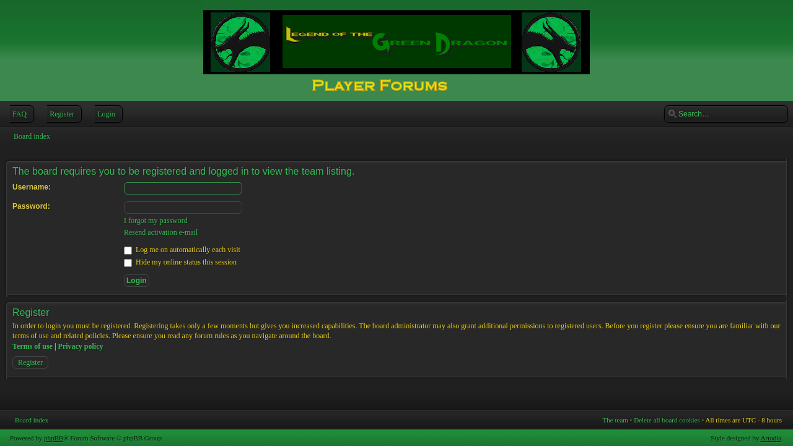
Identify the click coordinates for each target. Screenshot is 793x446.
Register (60, 114)
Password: (31, 206)
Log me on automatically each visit (182, 249)
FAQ (18, 114)
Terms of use (32, 346)
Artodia (771, 438)
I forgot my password (156, 220)
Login (105, 114)
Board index (32, 136)
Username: (31, 187)
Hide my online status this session (180, 262)
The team (615, 420)
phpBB (53, 438)
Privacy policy (80, 346)
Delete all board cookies (667, 420)
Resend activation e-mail (161, 232)
